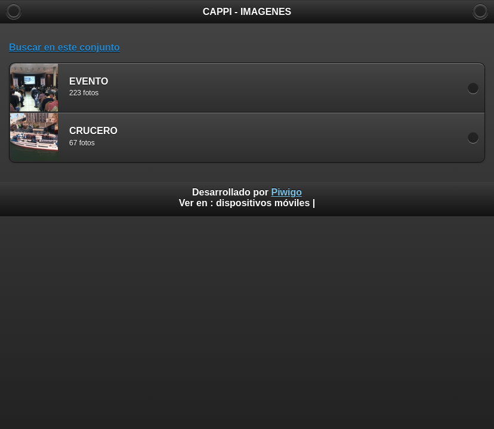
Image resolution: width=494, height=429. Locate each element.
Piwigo (286, 192)
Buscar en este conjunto (64, 47)
